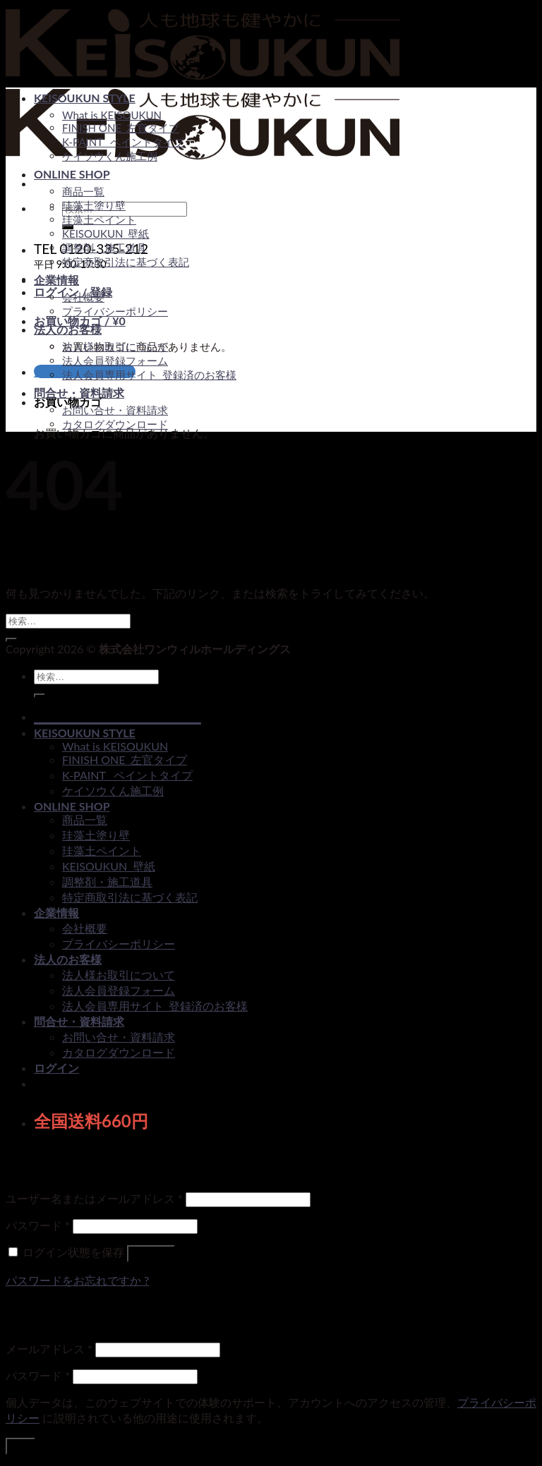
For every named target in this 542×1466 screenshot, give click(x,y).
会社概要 (83, 297)
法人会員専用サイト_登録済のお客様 (149, 374)
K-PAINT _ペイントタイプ (123, 141)
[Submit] (11, 640)
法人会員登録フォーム (115, 360)
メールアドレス (49, 1348)
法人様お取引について (115, 346)
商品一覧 (83, 191)
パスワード (38, 1225)
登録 (20, 1446)
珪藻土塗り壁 (94, 205)
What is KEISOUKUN (112, 115)
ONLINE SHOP (72, 174)
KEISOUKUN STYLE (85, 97)
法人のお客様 (68, 329)
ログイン (151, 1253)
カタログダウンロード (115, 424)
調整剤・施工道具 (104, 247)
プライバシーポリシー (115, 311)
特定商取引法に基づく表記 (125, 261)
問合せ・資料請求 (79, 392)
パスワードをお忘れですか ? (77, 1280)
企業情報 (56, 279)
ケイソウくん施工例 (109, 156)
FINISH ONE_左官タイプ (120, 127)
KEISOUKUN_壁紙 (105, 233)
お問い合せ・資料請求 (115, 410)
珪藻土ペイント (99, 219)
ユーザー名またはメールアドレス (94, 1198)
